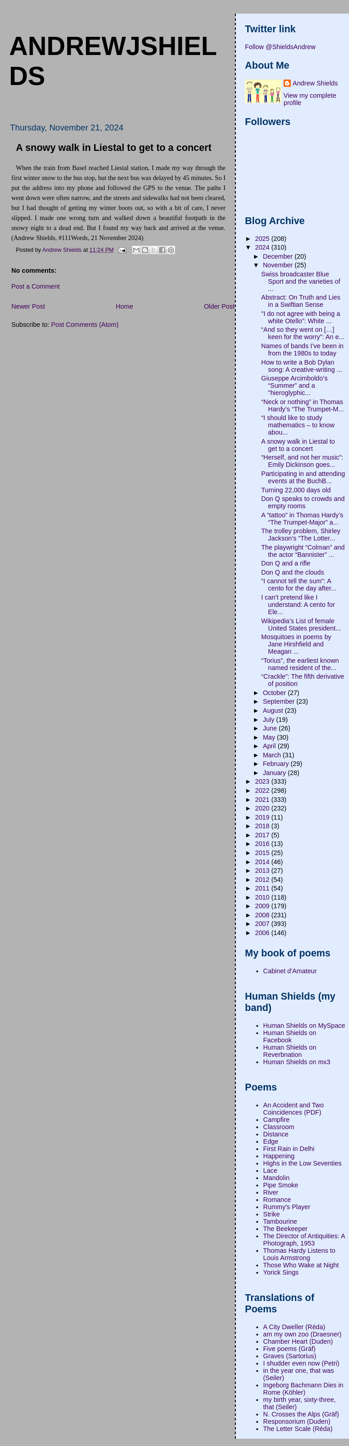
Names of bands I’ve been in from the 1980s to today (302, 349)
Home (124, 306)
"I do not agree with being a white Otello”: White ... (300, 317)
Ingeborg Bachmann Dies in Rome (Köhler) (303, 1388)
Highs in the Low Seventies (302, 1163)
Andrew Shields (315, 83)
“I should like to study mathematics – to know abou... (297, 425)
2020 (263, 808)
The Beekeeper (285, 1228)
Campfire (276, 1119)
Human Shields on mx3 (296, 1062)
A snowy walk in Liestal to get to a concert (298, 445)
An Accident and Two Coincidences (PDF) (293, 1108)
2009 (263, 906)
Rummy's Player (286, 1207)
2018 (263, 826)
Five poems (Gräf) (289, 1348)
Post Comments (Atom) (85, 324)
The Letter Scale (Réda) (298, 1428)
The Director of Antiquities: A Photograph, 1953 (304, 1239)
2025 (263, 238)
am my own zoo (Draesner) (302, 1334)
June (271, 728)
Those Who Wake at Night (301, 1265)
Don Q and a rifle (285, 563)
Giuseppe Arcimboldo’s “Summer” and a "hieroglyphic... (294, 385)
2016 (263, 843)
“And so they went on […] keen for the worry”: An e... (302, 333)
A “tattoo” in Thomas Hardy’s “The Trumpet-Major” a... (302, 518)
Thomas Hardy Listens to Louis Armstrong (299, 1254)
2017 (263, 835)
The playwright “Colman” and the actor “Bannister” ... (303, 551)
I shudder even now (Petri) (301, 1363)
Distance (276, 1134)
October (275, 692)
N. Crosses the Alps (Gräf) (301, 1414)
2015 (263, 852)
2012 (263, 879)
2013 (263, 870)
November (278, 265)
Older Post (219, 306)
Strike (271, 1214)
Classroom (278, 1127)
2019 (263, 817)
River (270, 1192)
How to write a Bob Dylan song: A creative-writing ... (301, 366)
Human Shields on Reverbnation (289, 1051)
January (275, 772)
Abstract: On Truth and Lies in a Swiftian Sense (300, 301)
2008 (263, 915)
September (279, 701)
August (273, 710)
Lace (270, 1170)
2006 (263, 932)
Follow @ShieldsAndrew (280, 46)
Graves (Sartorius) (289, 1356)
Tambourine (280, 1221)
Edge (270, 1141)
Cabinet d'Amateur (290, 971)
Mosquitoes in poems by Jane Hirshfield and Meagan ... (296, 644)
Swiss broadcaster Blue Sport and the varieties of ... (300, 281)
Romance (277, 1199)
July (269, 719)
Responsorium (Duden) (296, 1421)
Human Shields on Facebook (289, 1036)
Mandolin (276, 1177)
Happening (278, 1156)
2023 (263, 781)
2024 (263, 247)
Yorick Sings (281, 1272)
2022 (263, 790)
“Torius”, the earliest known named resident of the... (300, 664)
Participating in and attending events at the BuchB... (303, 477)
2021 (263, 799)
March (273, 755)
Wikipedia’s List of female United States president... (301, 624)
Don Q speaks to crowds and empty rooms (303, 502)
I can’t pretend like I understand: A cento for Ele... (298, 604)
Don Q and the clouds (292, 572)
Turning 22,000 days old (296, 490)
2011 (263, 888)
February (276, 763)
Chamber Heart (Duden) (298, 1341)
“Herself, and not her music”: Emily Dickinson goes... (302, 461)
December (278, 256)
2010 (263, 897)
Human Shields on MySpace (304, 1025)
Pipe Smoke (280, 1185)
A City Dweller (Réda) (294, 1327)
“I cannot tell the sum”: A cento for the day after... (298, 584)
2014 (263, 862)
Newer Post (28, 306)
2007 (263, 923)
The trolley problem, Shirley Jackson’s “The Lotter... (300, 534)
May (270, 737)
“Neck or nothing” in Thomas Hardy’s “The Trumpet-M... (302, 405)
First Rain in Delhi (288, 1148)
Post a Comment (35, 286)
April (270, 746)
